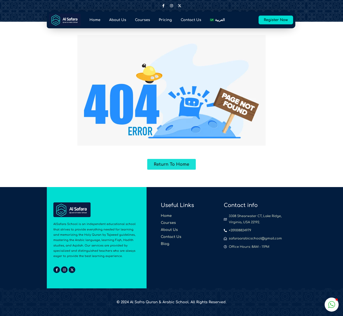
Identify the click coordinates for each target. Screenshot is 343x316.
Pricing (165, 20)
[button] (332, 305)
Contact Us (191, 20)
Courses (142, 20)
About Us (117, 20)
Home (94, 20)
